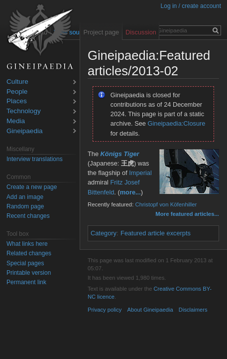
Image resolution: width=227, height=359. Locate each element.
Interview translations (34, 159)
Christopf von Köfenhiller (166, 204)
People (16, 92)
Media (15, 121)
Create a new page (31, 186)
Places (16, 101)
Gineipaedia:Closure (177, 123)
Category (103, 233)
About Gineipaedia (150, 310)
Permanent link (26, 282)
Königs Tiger (120, 154)
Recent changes (28, 215)
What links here (27, 243)
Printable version (28, 272)
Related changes (28, 253)
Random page (25, 206)
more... (130, 192)
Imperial (140, 173)
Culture (17, 82)
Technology (23, 111)
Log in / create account (191, 5)
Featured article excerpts (155, 233)
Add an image (24, 196)
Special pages (25, 263)
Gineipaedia (24, 131)
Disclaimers (193, 310)
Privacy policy (104, 310)
